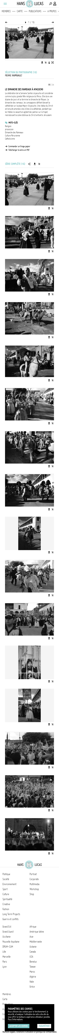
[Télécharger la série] (34, 163)
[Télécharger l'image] (42, 62)
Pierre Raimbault (13, 75)
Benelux (33, 961)
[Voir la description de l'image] (49, 62)
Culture (6, 894)
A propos (52, 11)
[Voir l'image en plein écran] (52, 62)
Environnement (9, 884)
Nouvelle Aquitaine (11, 941)
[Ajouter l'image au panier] (45, 62)
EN (53, 84)
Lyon (5, 966)
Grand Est (7, 926)
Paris (5, 961)
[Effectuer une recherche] (50, 4)
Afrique (33, 926)
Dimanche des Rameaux (14, 132)
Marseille (7, 956)
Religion (8, 126)
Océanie (33, 946)
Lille (4, 951)
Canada (33, 951)
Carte (20, 11)
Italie (32, 981)
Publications (35, 11)
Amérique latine (37, 931)
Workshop (34, 889)
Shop (32, 894)
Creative (6, 904)
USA (31, 956)
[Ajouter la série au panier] (39, 163)
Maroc (32, 971)
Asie (31, 936)
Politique (6, 874)
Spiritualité (7, 899)
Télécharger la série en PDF (19, 150)
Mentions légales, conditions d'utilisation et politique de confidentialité (30, 1032)
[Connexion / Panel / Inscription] (55, 4)
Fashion (6, 909)
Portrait (33, 874)
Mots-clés (13, 122)
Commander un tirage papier (19, 146)
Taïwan (33, 966)
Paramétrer (44, 1026)
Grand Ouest (8, 931)
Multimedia (34, 884)
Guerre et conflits (11, 919)
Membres (6, 11)
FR (49, 84)
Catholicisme (10, 138)
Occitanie (7, 936)
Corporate (34, 879)
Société (6, 879)
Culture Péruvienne (12, 135)
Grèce (32, 986)
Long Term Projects (11, 914)
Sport (5, 889)
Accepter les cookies (18, 1026)
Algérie (33, 976)
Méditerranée (36, 941)
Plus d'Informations (15, 1019)
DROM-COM (8, 946)
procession (9, 129)
